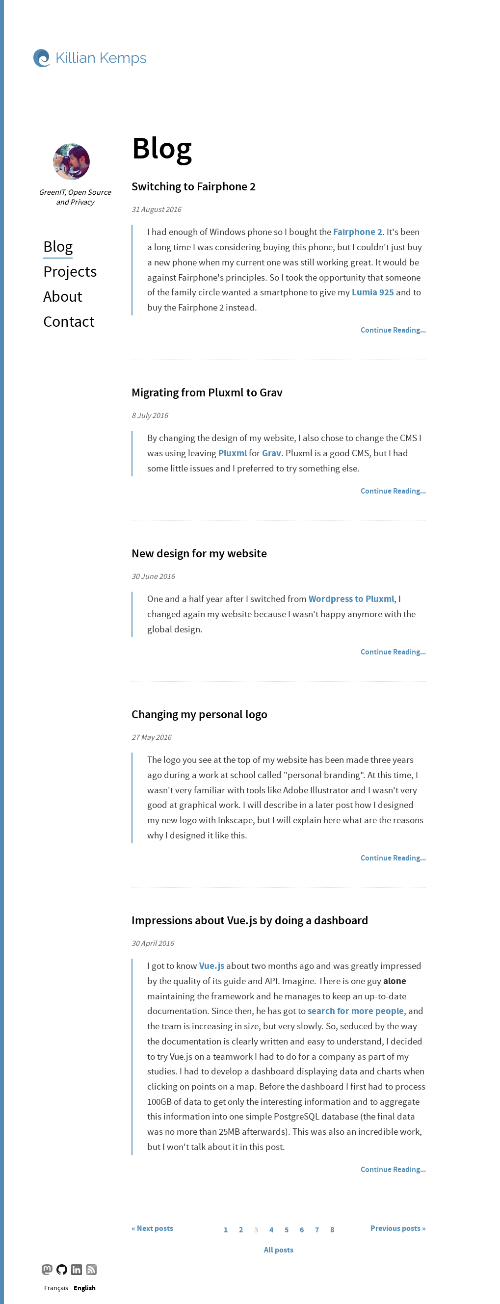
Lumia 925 (373, 292)
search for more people (356, 1011)
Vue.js (211, 966)
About (62, 297)
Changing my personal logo (199, 714)
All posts (278, 1250)
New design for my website (199, 553)
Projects (70, 271)
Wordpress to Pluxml (351, 599)
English (85, 1287)
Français (56, 1287)
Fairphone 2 (357, 232)
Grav (271, 453)
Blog (58, 246)
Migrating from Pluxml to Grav (207, 392)
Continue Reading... (393, 330)
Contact (69, 322)
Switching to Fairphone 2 (194, 186)
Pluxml (232, 453)
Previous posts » (398, 1228)
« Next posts (152, 1228)
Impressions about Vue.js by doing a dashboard (250, 920)
